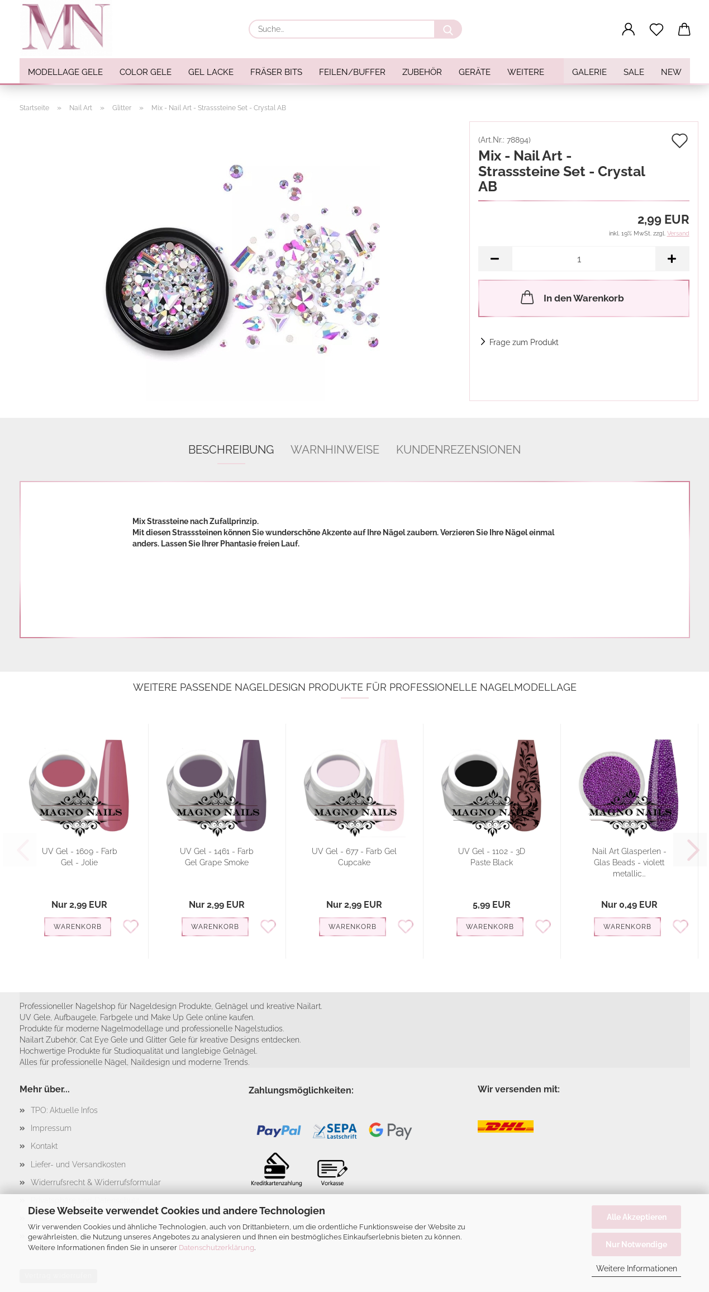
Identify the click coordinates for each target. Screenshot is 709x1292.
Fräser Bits (276, 72)
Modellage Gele (65, 72)
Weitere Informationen (636, 1268)
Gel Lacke (211, 72)
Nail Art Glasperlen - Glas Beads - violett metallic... (629, 862)
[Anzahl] (584, 258)
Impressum (51, 1128)
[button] (629, 29)
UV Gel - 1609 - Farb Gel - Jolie (79, 857)
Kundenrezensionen (458, 449)
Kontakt (44, 1146)
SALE (634, 72)
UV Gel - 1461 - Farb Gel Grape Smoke (217, 857)
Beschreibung (231, 449)
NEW (671, 72)
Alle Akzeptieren (637, 1217)
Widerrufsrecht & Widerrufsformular (96, 1182)
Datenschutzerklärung (216, 1247)
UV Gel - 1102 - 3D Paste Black (491, 857)
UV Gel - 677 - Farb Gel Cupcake (354, 857)
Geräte (475, 72)
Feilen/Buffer (352, 72)
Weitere (525, 72)
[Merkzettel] (656, 29)
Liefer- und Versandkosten (78, 1164)
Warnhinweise (335, 449)
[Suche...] (448, 29)
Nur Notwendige (636, 1244)
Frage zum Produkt (524, 342)
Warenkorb (78, 927)
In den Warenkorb (571, 297)
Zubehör (422, 72)
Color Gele (146, 72)
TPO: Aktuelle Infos (64, 1110)
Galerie (589, 72)
